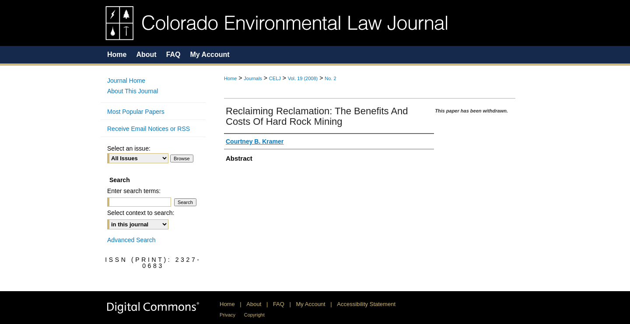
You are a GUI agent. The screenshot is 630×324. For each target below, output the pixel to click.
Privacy (227, 314)
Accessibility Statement (366, 304)
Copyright (254, 314)
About (253, 304)
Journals (253, 78)
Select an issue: (128, 148)
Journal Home (126, 80)
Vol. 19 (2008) (303, 78)
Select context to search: (140, 212)
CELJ (275, 78)
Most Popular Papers (135, 111)
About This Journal (132, 91)
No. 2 (330, 78)
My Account (311, 304)
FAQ (278, 304)
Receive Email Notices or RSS (148, 128)
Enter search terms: (134, 190)
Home (230, 78)
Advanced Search (131, 239)
